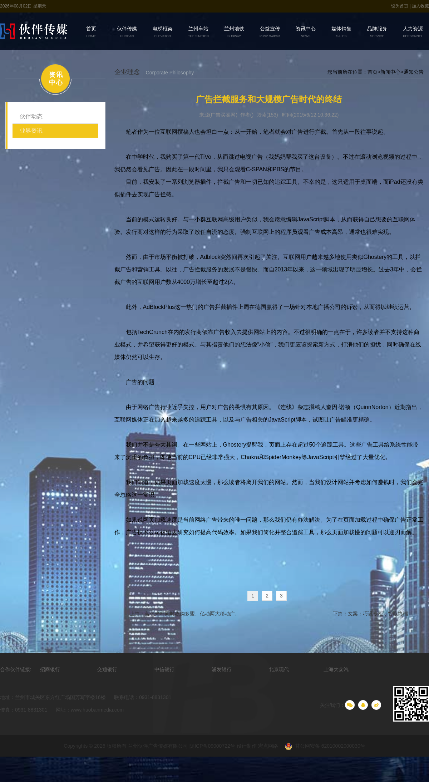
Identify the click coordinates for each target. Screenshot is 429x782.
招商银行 (50, 670)
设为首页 (400, 6)
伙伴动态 (31, 116)
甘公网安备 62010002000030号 (322, 746)
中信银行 (164, 670)
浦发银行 (222, 670)
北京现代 (279, 670)
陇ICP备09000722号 (212, 746)
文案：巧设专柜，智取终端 (377, 614)
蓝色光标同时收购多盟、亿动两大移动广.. (190, 614)
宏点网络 (268, 746)
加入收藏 (420, 6)
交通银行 (107, 670)
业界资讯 (31, 131)
